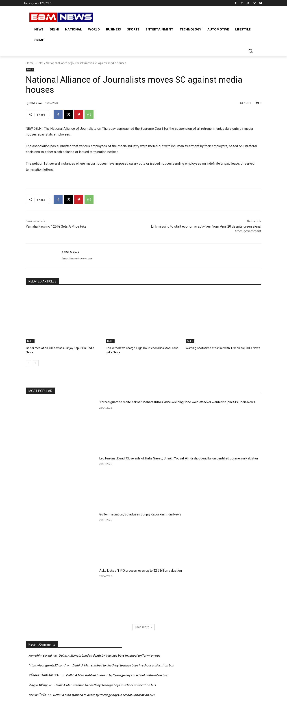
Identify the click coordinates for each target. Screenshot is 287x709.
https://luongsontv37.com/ (46, 665)
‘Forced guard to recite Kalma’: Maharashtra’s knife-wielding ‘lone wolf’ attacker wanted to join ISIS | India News (177, 402)
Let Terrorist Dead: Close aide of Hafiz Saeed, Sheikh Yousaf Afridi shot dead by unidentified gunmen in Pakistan (178, 458)
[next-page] (36, 363)
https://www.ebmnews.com (77, 258)
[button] (250, 50)
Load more (143, 627)
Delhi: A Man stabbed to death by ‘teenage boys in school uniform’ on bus (109, 655)
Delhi (40, 63)
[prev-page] (28, 363)
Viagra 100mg (37, 685)
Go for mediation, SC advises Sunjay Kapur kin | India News (140, 514)
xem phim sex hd (40, 655)
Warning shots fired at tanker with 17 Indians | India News (222, 348)
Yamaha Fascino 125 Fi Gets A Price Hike (56, 226)
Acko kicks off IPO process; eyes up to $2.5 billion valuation (140, 570)
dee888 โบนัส (37, 695)
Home (30, 63)
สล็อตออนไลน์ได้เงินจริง (43, 675)
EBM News (35, 103)
